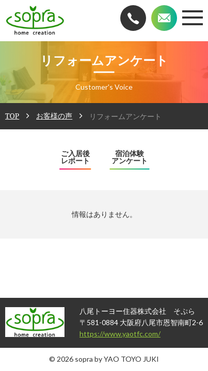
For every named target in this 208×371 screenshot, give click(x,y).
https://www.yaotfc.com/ (98, 333)
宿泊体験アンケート (129, 157)
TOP (12, 116)
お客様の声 (54, 116)
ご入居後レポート (75, 157)
